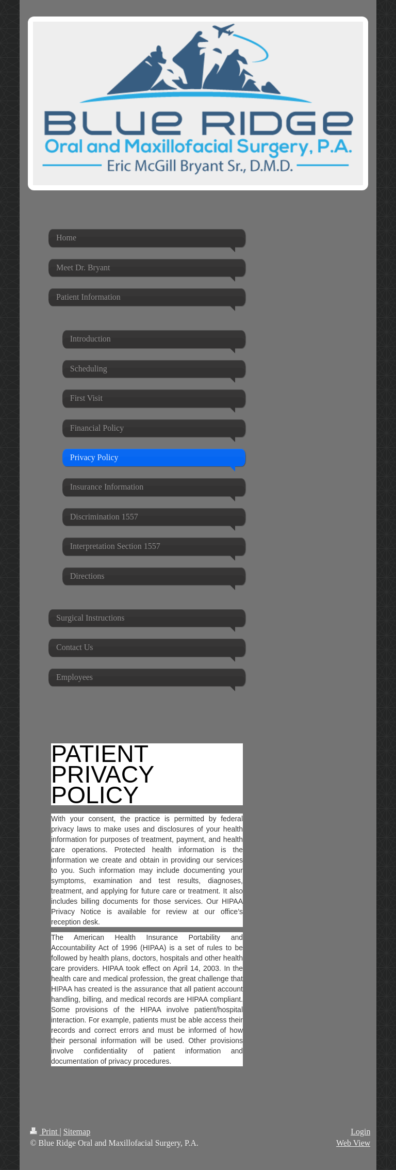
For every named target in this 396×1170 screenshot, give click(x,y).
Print (44, 1131)
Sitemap (76, 1131)
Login (360, 1131)
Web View (353, 1143)
